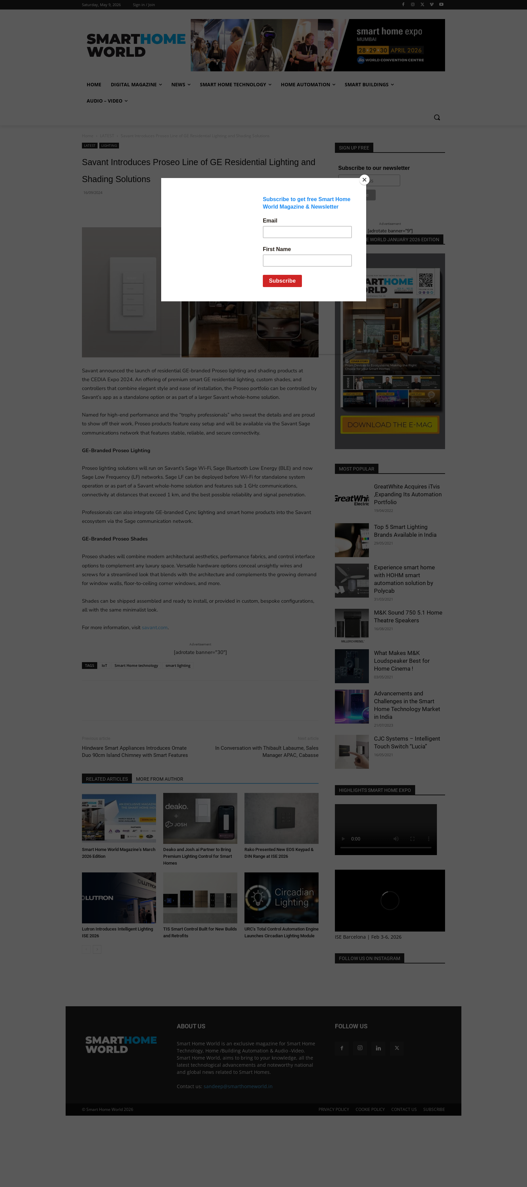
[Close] (364, 180)
